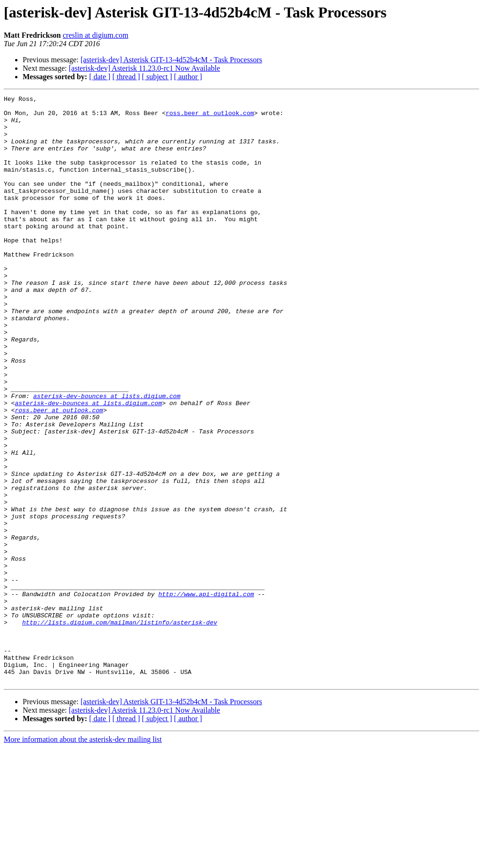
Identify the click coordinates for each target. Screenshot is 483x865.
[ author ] (188, 77)
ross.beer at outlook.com (210, 117)
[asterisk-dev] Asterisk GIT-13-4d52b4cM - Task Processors (171, 60)
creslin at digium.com (95, 35)
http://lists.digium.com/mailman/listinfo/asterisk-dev (119, 728)
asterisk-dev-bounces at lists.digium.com (106, 456)
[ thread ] (126, 77)
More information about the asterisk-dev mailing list (83, 857)
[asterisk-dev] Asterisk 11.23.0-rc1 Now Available (144, 68)
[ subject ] (157, 77)
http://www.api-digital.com (206, 694)
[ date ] (99, 77)
